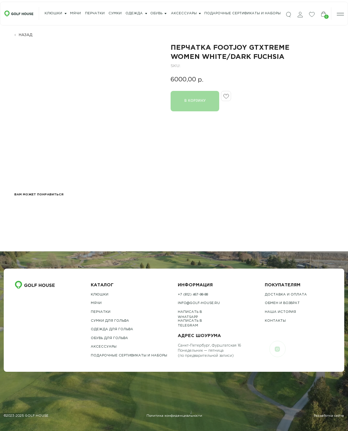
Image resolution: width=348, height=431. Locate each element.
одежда (134, 13)
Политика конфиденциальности (174, 415)
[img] (288, 15)
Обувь (156, 13)
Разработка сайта (329, 415)
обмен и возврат (282, 303)
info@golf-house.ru (199, 303)
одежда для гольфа (112, 329)
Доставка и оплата (286, 294)
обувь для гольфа (109, 338)
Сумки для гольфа (110, 320)
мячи (75, 13)
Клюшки (53, 13)
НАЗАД (25, 35)
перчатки (95, 13)
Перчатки (100, 312)
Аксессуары (184, 13)
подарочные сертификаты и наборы (242, 13)
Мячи (96, 303)
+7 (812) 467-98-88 (193, 294)
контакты (275, 320)
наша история (280, 312)
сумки (115, 13)
